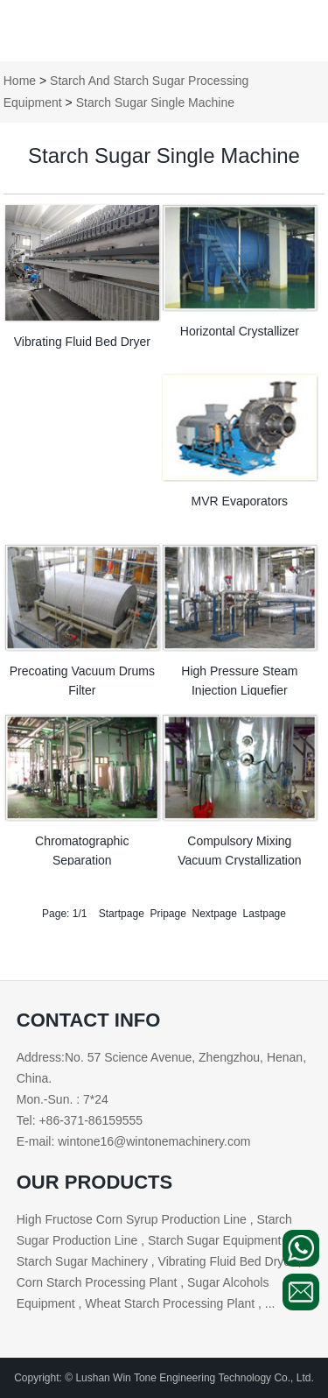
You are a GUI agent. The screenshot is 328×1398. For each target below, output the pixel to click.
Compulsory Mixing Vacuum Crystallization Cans (239, 860)
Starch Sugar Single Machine (155, 102)
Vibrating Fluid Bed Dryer (82, 342)
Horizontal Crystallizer (239, 331)
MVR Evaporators (240, 501)
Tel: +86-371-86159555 (80, 1120)
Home (19, 81)
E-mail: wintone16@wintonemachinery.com (134, 1141)
